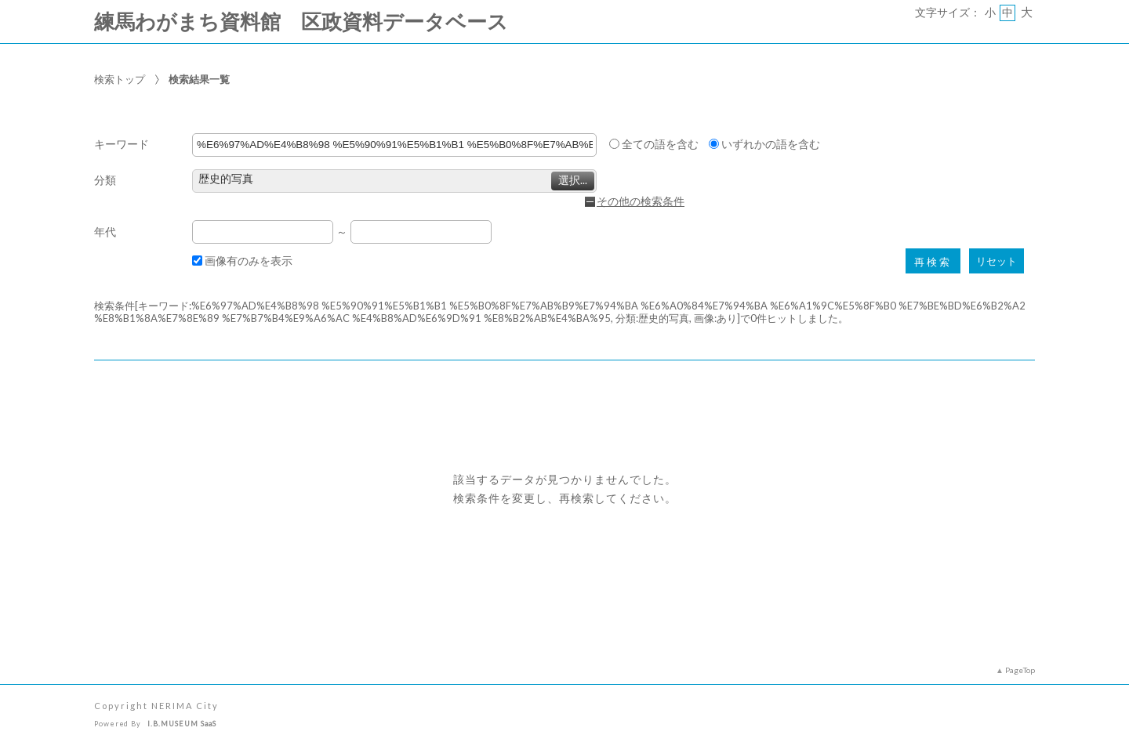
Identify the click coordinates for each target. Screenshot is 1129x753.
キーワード (121, 144)
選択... (572, 180)
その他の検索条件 (640, 201)
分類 (105, 180)
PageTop (1020, 670)
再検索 (933, 262)
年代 (105, 232)
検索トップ (119, 79)
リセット (996, 261)
